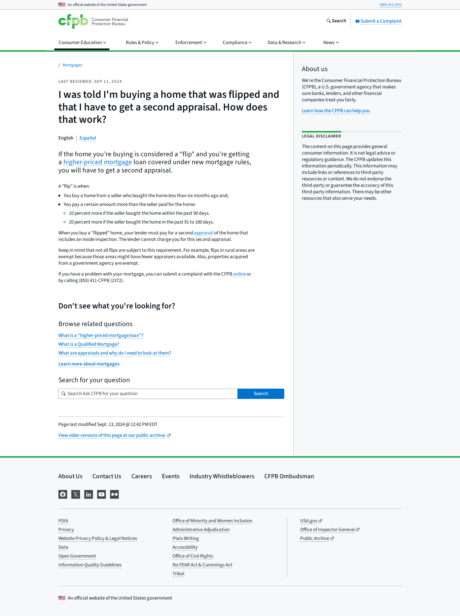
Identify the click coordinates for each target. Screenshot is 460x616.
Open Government (77, 556)
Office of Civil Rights (192, 556)
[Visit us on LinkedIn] (88, 494)
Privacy (66, 529)
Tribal (178, 573)
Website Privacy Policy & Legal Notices (97, 538)
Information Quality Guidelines (89, 564)
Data (63, 547)
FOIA (63, 520)
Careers (141, 476)
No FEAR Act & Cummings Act (202, 564)
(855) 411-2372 (391, 4)
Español (88, 138)
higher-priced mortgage (97, 162)
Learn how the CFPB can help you (336, 110)
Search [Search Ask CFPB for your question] (261, 393)
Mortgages (72, 65)
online (239, 274)
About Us (70, 476)
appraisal (203, 232)
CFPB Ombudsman (289, 476)
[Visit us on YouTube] (101, 494)
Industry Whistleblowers (222, 476)
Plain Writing (185, 538)
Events (171, 476)
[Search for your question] (148, 394)
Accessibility (185, 547)
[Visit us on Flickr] (114, 494)
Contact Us (106, 476)
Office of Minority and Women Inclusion (212, 520)
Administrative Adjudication (201, 529)
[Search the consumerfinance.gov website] (336, 21)
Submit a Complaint (378, 21)
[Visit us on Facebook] (62, 494)
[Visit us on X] (75, 494)
